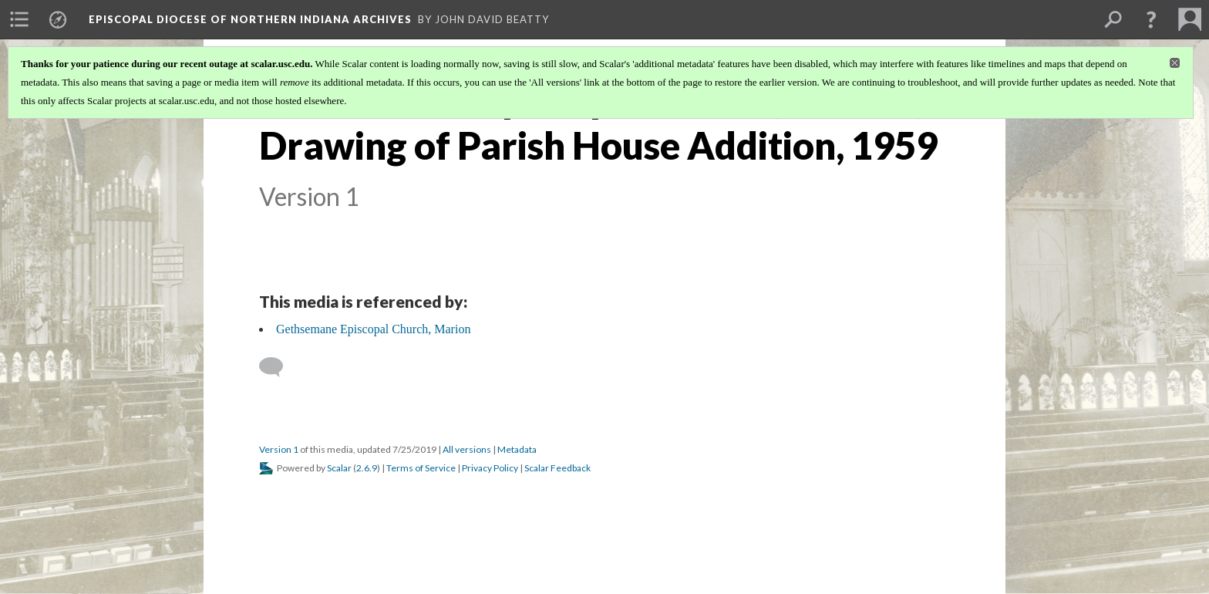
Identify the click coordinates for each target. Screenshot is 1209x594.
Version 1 (278, 449)
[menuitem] (19, 19)
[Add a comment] (278, 367)
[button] (1151, 19)
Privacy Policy (490, 468)
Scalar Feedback (557, 468)
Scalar (339, 468)
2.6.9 (366, 468)
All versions (467, 449)
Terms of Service (421, 468)
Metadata (517, 449)
